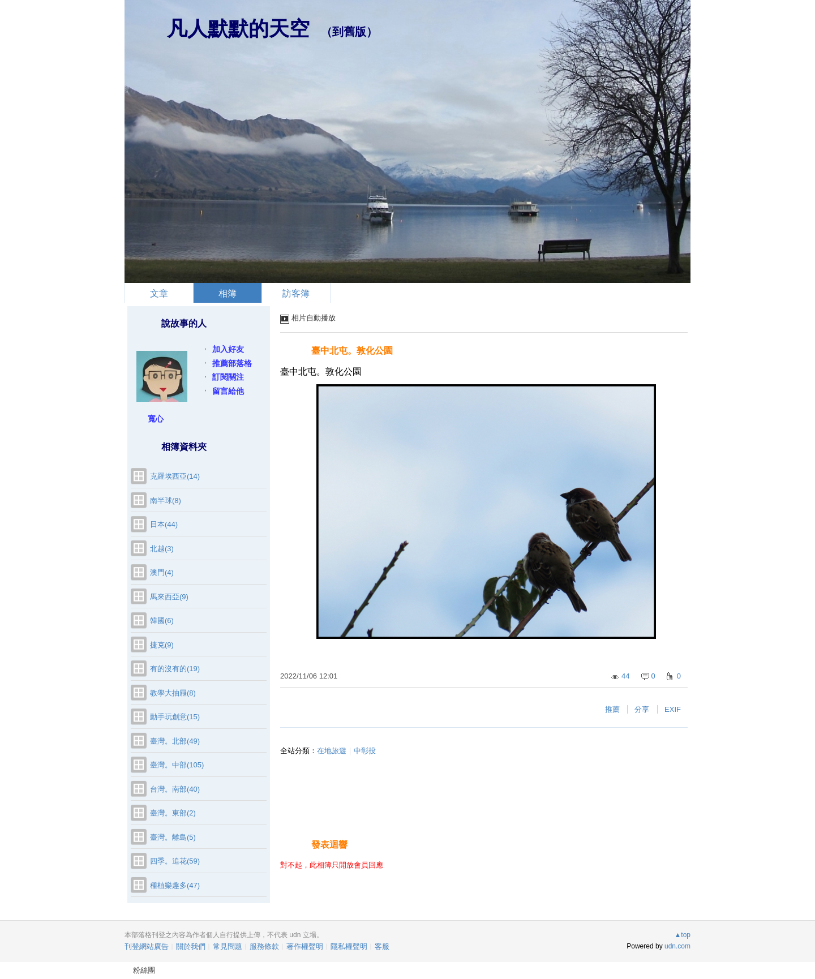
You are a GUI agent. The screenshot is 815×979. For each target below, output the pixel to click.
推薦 (612, 709)
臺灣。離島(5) (173, 837)
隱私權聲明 (349, 946)
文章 (159, 293)
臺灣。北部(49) (175, 741)
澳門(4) (162, 572)
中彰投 (365, 750)
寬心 (156, 418)
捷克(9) (162, 645)
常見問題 (227, 946)
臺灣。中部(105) (177, 765)
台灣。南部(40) (175, 789)
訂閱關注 (228, 376)
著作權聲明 (304, 946)
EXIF (672, 709)
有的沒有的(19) (175, 668)
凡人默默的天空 (238, 28)
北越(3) (162, 548)
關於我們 (190, 946)
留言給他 (228, 391)
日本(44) (164, 524)
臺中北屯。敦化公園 (352, 350)
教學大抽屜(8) (173, 693)
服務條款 (264, 946)
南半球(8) (165, 500)
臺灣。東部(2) (173, 813)
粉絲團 (144, 970)
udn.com (677, 946)
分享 (641, 709)
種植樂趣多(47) (175, 885)
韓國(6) (162, 620)
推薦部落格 (232, 363)
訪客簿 (296, 293)
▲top (682, 935)
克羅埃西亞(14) (175, 476)
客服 (382, 946)
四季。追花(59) (175, 861)
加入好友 (228, 349)
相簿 (227, 293)
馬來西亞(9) (169, 596)
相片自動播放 (313, 318)
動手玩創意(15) (175, 716)
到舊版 (349, 31)
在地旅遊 (331, 750)
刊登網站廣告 (147, 946)
